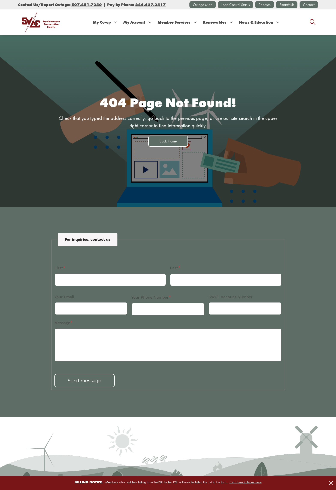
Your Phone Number (149, 297)
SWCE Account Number (230, 297)
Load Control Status (235, 4)
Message (62, 323)
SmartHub (286, 4)
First (58, 268)
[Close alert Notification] (330, 483)
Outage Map (202, 4)
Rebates (264, 4)
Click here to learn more (246, 482)
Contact (309, 4)
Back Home (168, 141)
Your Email (64, 297)
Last (174, 268)
